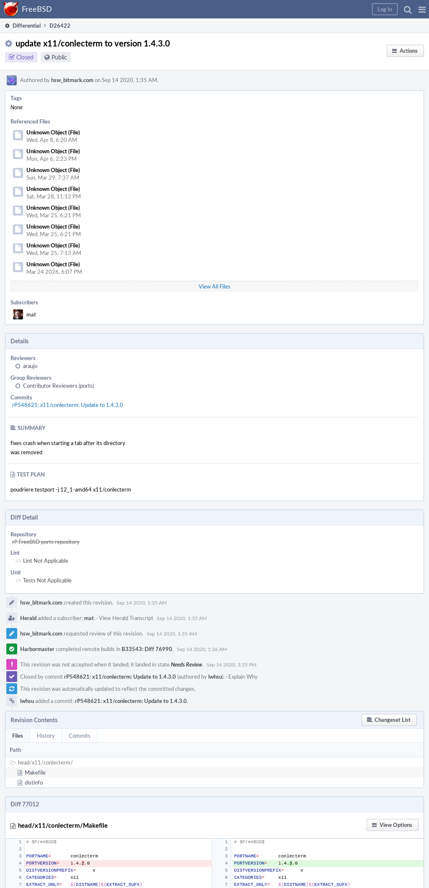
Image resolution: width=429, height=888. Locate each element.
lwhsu (215, 676)
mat (31, 314)
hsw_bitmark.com (72, 80)
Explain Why (243, 676)
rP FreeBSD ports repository (46, 542)
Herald (28, 618)
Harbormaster (37, 649)
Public (59, 57)
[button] (422, 9)
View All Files (214, 286)
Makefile (35, 772)
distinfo (34, 782)
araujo (30, 366)
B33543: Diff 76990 (146, 649)
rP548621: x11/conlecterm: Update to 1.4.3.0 (67, 405)
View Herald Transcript (126, 618)
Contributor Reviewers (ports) (58, 385)
